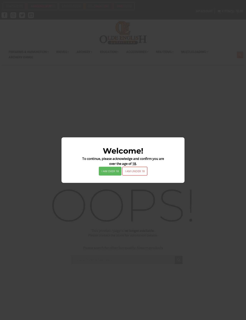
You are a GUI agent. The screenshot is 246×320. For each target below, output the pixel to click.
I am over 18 (110, 171)
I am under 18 (135, 171)
